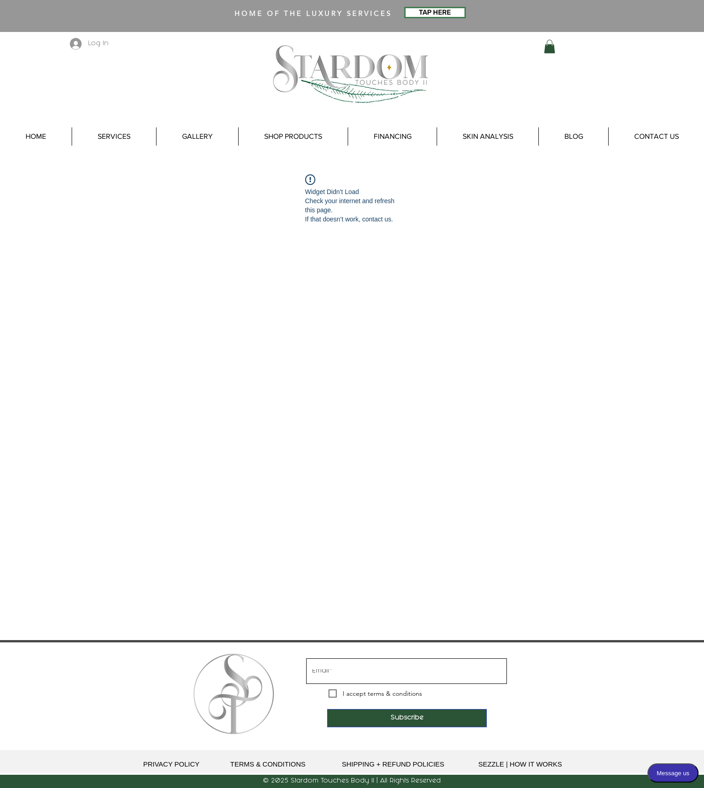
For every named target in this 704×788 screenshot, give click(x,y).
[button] (549, 46)
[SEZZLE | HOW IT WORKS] (520, 764)
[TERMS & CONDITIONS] (268, 764)
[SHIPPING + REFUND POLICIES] (393, 764)
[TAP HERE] (435, 12)
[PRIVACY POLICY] (171, 764)
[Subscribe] (407, 718)
